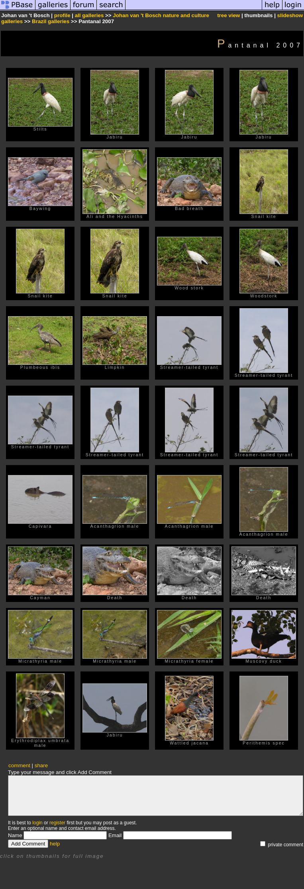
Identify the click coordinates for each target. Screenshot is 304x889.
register (57, 823)
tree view (228, 15)
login (37, 823)
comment (19, 765)
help (55, 844)
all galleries (89, 15)
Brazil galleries (50, 21)
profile (62, 15)
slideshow (290, 15)
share (41, 765)
